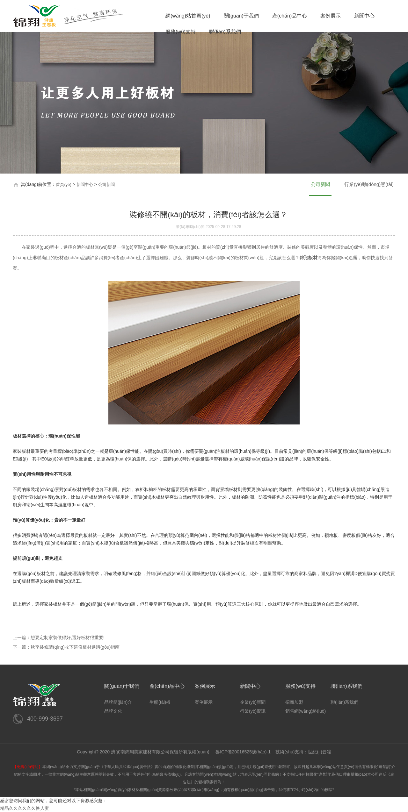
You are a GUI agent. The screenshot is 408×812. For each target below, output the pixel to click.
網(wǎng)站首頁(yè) (187, 15)
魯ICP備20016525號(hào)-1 (243, 751)
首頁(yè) (63, 184)
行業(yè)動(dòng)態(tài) (369, 184)
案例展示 (330, 15)
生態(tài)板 (160, 702)
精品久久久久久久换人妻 (24, 808)
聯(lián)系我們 (225, 31)
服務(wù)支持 (180, 31)
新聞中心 (364, 15)
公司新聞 (106, 184)
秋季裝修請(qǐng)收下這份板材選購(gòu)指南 (75, 647)
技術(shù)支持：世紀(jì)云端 (303, 751)
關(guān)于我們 (241, 15)
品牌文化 (113, 711)
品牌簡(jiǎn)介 (118, 702)
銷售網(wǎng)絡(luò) (305, 711)
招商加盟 (294, 702)
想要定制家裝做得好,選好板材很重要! (68, 637)
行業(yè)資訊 (253, 711)
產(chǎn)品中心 (289, 15)
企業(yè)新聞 (253, 702)
